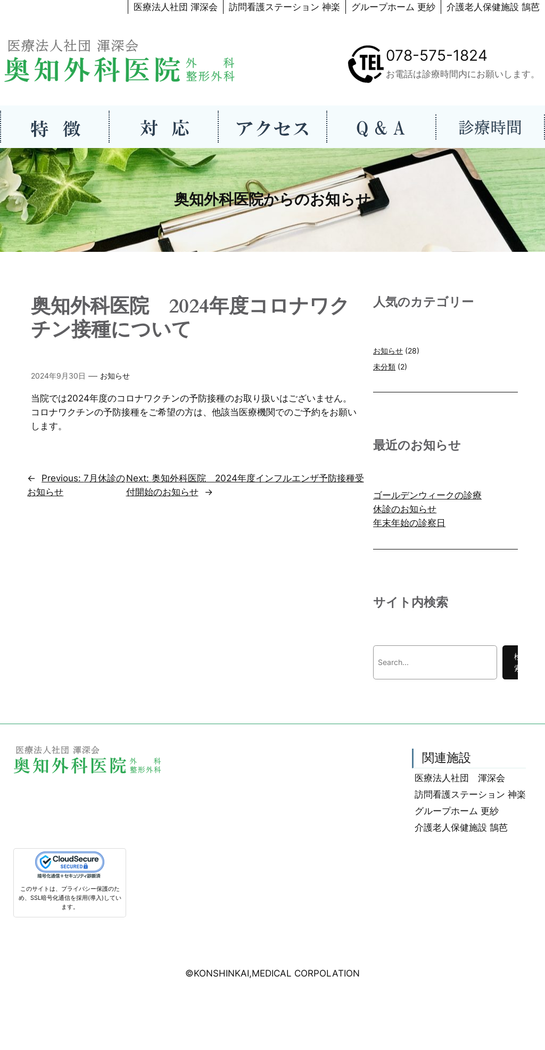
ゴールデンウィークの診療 (427, 495)
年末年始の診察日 (409, 523)
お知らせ (115, 375)
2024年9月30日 (58, 375)
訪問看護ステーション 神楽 (284, 7)
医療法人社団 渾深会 (176, 7)
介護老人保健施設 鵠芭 (493, 7)
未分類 (384, 366)
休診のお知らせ (404, 509)
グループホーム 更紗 (393, 7)
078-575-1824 (437, 55)
